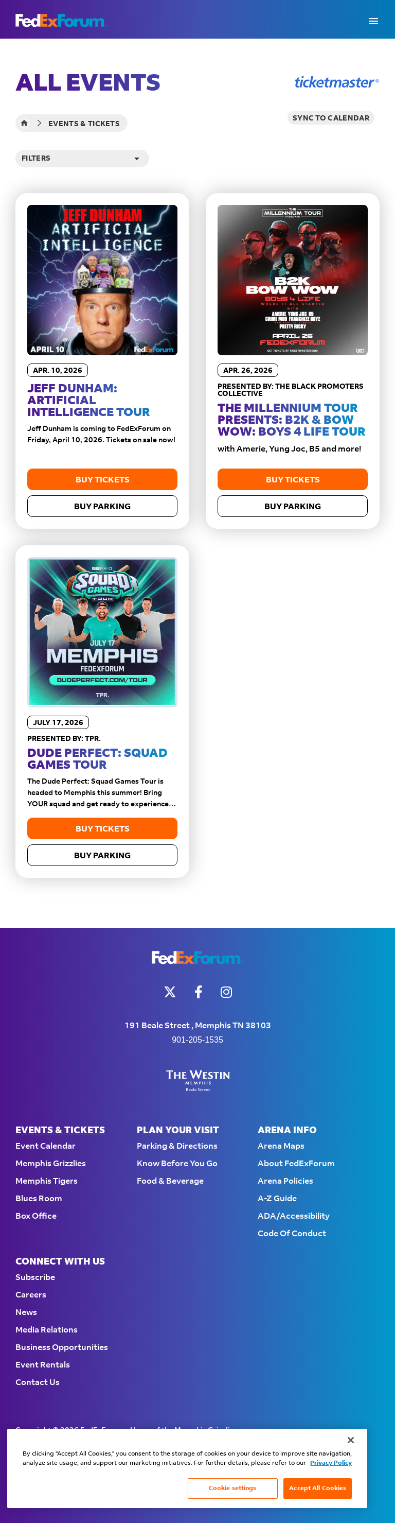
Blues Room (38, 1199)
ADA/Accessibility (294, 1216)
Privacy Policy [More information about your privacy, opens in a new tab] (331, 1463)
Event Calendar (45, 1146)
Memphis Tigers (46, 1181)
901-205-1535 (197, 1039)
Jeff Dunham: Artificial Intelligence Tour (88, 401)
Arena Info (287, 1131)
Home (24, 123)
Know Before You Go (177, 1164)
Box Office (36, 1216)
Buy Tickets (103, 480)
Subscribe (35, 1278)
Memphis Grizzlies (50, 1164)
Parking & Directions (177, 1146)
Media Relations (46, 1330)
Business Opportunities (61, 1348)
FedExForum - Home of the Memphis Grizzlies (61, 20)
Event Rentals (42, 1365)
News (26, 1313)
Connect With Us (60, 1262)
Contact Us (37, 1383)
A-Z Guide (277, 1199)
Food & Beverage (170, 1181)
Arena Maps (281, 1146)
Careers (30, 1295)
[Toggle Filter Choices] (82, 158)
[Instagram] (226, 991)
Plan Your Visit (178, 1131)
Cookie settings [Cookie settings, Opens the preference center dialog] (233, 1488)
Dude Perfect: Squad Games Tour (97, 759)
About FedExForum (296, 1164)
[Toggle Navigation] (373, 20)
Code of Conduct (292, 1234)
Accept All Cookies (317, 1488)
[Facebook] (198, 991)
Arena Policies (285, 1181)
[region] (187, 1468)
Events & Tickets (60, 1131)
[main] (197, 483)
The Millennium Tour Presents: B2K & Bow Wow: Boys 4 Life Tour (292, 420)
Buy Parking (102, 507)
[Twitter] (170, 991)
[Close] (350, 1440)
